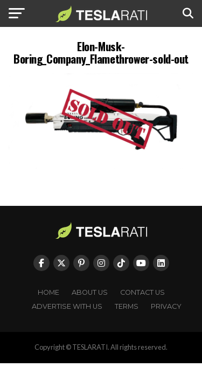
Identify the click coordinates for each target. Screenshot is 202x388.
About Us (90, 292)
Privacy (166, 306)
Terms (126, 306)
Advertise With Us (67, 306)
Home (48, 292)
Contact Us (142, 292)
